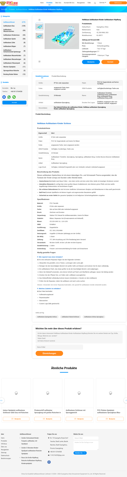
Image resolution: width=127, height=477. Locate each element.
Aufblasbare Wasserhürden (14, 55)
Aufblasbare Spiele (14, 39)
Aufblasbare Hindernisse (14, 35)
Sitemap (3, 452)
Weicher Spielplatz (14, 67)
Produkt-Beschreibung (59, 76)
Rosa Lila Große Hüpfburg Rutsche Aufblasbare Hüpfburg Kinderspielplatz (31, 460)
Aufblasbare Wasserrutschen (14, 30)
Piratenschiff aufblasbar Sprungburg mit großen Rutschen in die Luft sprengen (47, 412)
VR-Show (4, 444)
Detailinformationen (42, 76)
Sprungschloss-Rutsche (14, 70)
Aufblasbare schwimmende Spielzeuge (14, 51)
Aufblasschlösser (14, 22)
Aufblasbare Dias (14, 26)
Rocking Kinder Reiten (14, 74)
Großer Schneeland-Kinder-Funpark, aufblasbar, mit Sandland (30, 441)
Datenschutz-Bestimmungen (6, 457)
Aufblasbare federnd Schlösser (70, 317)
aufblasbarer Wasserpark (14, 63)
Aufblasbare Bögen (14, 46)
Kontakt (14, 102)
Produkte (4, 441)
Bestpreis (91, 62)
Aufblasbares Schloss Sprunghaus (93, 317)
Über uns (4, 447)
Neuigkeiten (5, 449)
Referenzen (118, 3)
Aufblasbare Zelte (14, 43)
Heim (2, 438)
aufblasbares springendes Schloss (47, 317)
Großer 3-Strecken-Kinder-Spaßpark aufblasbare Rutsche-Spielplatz (31, 450)
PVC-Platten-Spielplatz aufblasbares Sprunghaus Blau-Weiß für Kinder (109, 412)
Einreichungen (49, 353)
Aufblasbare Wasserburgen (14, 59)
